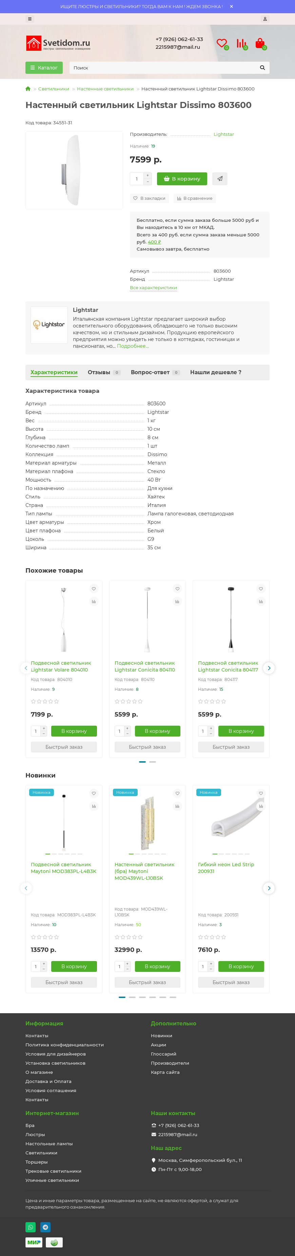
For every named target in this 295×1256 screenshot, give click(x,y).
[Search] (170, 68)
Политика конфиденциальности (64, 1044)
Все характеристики (153, 287)
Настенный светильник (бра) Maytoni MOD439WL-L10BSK (144, 871)
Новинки (161, 1035)
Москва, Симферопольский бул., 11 (200, 1160)
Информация (44, 1023)
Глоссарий (163, 1054)
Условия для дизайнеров (55, 1054)
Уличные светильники (52, 1180)
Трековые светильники (53, 1171)
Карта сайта (165, 1072)
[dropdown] (29, 19)
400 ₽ (154, 241)
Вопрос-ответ (155, 372)
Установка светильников (55, 1063)
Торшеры (36, 1162)
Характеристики (54, 372)
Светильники (53, 88)
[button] (26, 668)
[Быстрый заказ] (220, 178)
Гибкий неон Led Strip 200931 (226, 867)
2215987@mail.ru (178, 47)
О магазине (39, 1072)
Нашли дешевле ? (215, 372)
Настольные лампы (49, 1143)
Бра (30, 1125)
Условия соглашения (50, 1090)
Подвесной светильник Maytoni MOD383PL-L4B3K (63, 867)
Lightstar (224, 134)
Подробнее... (133, 346)
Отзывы (104, 372)
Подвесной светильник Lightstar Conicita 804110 (145, 666)
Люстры (35, 1134)
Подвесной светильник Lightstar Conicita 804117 (228, 666)
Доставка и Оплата (48, 1081)
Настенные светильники (105, 88)
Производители (170, 1063)
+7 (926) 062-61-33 (179, 39)
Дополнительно (173, 1023)
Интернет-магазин (52, 1113)
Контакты (36, 1035)
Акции (158, 1044)
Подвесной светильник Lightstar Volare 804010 (61, 666)
